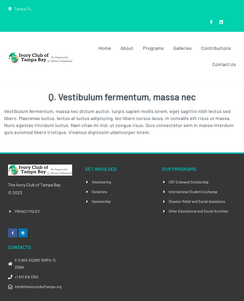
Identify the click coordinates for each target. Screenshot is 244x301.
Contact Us (224, 64)
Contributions (216, 48)
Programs (153, 48)
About (127, 48)
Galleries (182, 48)
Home (104, 48)
